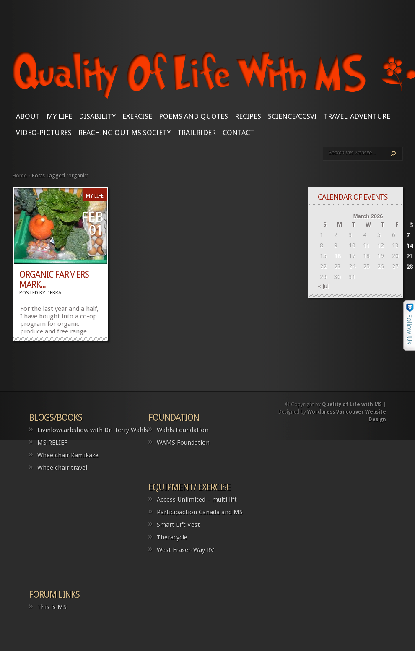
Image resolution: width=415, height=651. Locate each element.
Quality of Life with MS (352, 404)
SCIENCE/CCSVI (292, 116)
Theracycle (172, 537)
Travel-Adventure (357, 116)
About (28, 116)
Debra (54, 293)
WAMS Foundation (183, 442)
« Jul (323, 286)
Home (20, 175)
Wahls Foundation (182, 430)
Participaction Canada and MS (200, 512)
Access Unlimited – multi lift (197, 499)
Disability (97, 116)
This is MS (52, 607)
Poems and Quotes (193, 116)
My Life (59, 116)
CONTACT (238, 132)
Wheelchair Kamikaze (68, 455)
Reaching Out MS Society (124, 132)
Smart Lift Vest (178, 525)
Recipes (248, 116)
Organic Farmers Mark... (54, 279)
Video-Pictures (44, 132)
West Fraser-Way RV (185, 550)
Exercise (137, 116)
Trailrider (196, 132)
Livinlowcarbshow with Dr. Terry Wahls (92, 430)
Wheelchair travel (62, 467)
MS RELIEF (52, 442)
